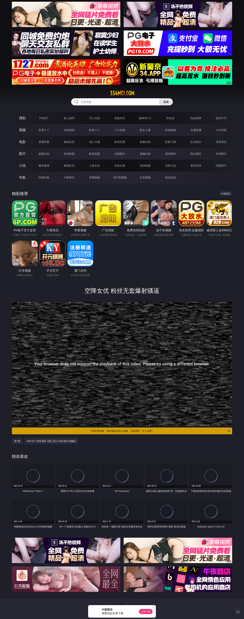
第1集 (17, 441)
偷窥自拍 (43, 154)
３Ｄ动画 (119, 130)
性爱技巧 (221, 165)
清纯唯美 (170, 154)
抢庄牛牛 (221, 118)
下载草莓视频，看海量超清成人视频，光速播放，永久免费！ (160, 431)
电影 (22, 141)
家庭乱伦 (69, 165)
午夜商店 (69, 177)
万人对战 (94, 118)
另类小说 (170, 165)
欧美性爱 (119, 142)
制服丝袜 (145, 142)
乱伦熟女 (195, 142)
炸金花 (170, 118)
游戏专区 (119, 118)
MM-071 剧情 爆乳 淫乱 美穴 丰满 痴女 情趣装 (51, 441)
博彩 (22, 118)
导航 (22, 177)
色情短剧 (170, 177)
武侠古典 (119, 165)
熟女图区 (195, 154)
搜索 (166, 102)
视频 (22, 130)
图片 (22, 153)
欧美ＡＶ (94, 130)
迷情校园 (145, 165)
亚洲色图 (69, 154)
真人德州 (69, 118)
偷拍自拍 (69, 142)
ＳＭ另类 (221, 130)
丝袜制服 (170, 130)
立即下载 (145, 611)
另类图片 (221, 154)
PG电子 (43, 118)
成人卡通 (94, 142)
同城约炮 (43, 177)
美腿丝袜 (145, 154)
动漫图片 (119, 154)
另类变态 (221, 142)
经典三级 (170, 142)
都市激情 (43, 165)
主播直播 (195, 130)
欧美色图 (94, 154)
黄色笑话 (195, 165)
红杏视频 (145, 177)
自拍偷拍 (69, 130)
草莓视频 (94, 177)
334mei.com (122, 93)
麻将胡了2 (145, 118)
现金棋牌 (195, 118)
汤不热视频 (120, 177)
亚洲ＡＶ (43, 130)
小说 (22, 165)
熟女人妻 (145, 130)
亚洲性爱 (43, 142)
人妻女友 (94, 165)
